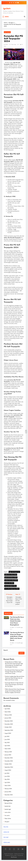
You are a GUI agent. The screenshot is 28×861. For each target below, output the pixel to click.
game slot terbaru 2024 (11, 577)
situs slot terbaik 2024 (10, 586)
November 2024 (9, 761)
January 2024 (8, 791)
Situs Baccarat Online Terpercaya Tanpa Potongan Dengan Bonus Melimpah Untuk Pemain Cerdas (14, 671)
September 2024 (9, 767)
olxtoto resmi (7, 842)
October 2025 (8, 727)
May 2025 (7, 742)
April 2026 (7, 709)
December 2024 (9, 758)
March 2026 (8, 712)
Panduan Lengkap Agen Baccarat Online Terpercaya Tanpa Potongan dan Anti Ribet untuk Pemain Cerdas (14, 678)
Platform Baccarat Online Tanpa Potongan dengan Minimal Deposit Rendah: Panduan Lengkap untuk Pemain (14, 690)
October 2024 (8, 764)
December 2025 (9, 721)
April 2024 (7, 782)
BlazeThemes (14, 857)
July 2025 (7, 736)
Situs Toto (6, 827)
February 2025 (8, 752)
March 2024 (8, 785)
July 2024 (7, 773)
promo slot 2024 (9, 583)
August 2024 (8, 770)
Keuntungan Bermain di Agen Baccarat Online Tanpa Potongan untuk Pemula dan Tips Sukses (14, 684)
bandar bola (7, 806)
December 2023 (9, 795)
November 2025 (9, 724)
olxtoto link (6, 832)
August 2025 (8, 733)
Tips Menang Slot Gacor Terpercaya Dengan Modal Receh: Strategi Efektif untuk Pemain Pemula (17, 636)
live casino (7, 815)
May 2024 (7, 779)
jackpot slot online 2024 (11, 580)
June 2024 (7, 776)
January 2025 (8, 755)
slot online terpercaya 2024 (12, 589)
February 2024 (8, 788)
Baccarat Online (8, 803)
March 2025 (8, 748)
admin (6, 44)
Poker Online (8, 818)
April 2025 (7, 745)
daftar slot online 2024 (11, 574)
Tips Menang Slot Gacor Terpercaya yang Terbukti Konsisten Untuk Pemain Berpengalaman (17, 621)
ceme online (8, 812)
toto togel (6, 837)
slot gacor (7, 32)
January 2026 (8, 718)
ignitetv (7, 8)
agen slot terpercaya (14, 572)
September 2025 (9, 730)
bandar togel (8, 809)
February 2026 (8, 715)
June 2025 (7, 739)
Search (6, 650)
